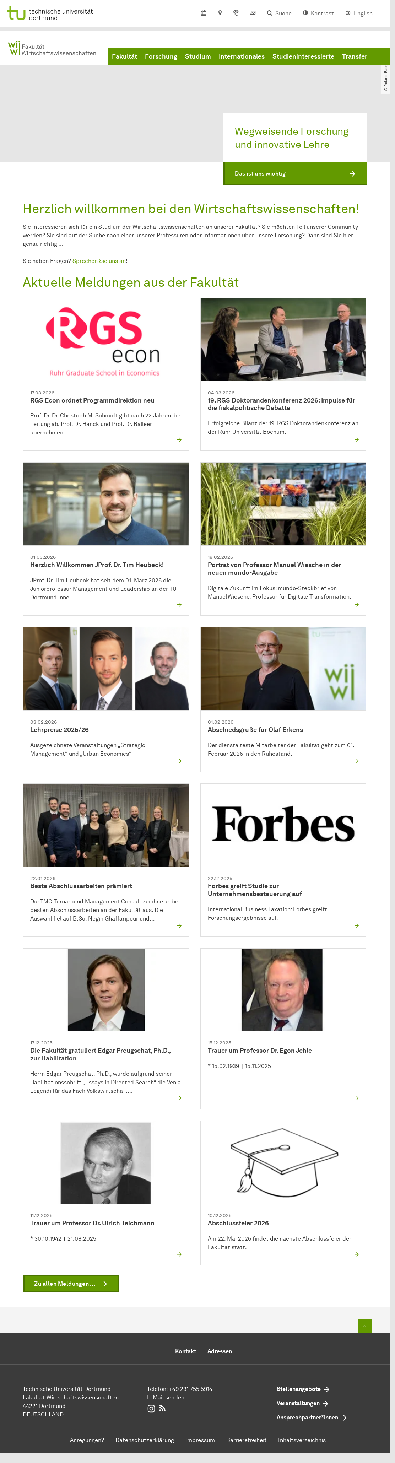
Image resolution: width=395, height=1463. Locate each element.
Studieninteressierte (303, 58)
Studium (198, 58)
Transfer (354, 58)
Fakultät (124, 58)
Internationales (242, 58)
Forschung (161, 58)
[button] (295, 173)
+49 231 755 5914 (190, 1389)
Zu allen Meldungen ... (65, 1283)
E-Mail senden (165, 1397)
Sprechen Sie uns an (99, 261)
